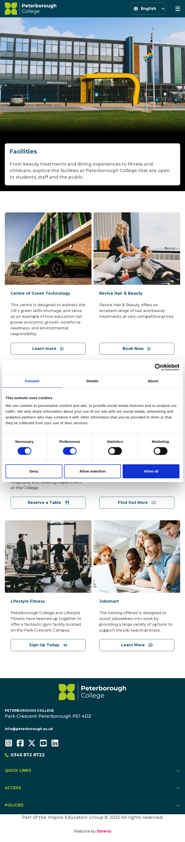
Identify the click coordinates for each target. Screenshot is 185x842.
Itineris (104, 831)
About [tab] (153, 381)
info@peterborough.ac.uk (29, 729)
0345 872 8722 (25, 755)
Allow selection (92, 471)
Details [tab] (92, 381)
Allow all (151, 471)
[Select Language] (148, 9)
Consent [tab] (32, 381)
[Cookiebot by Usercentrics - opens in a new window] (158, 367)
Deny (33, 471)
